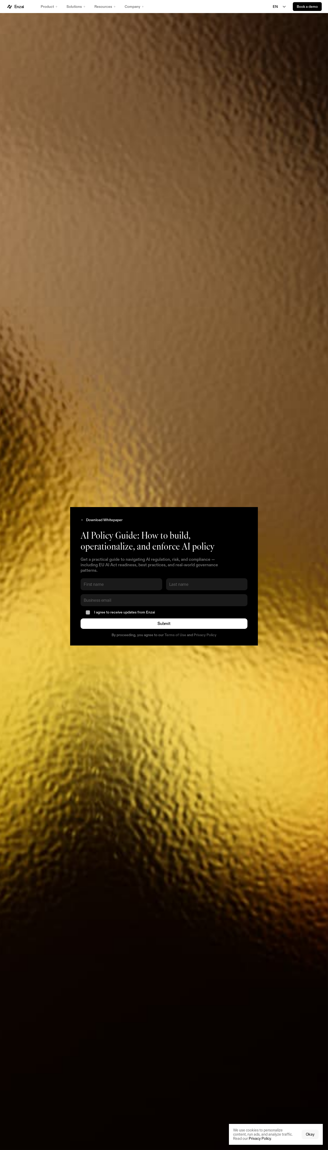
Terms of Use (175, 635)
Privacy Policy (205, 635)
